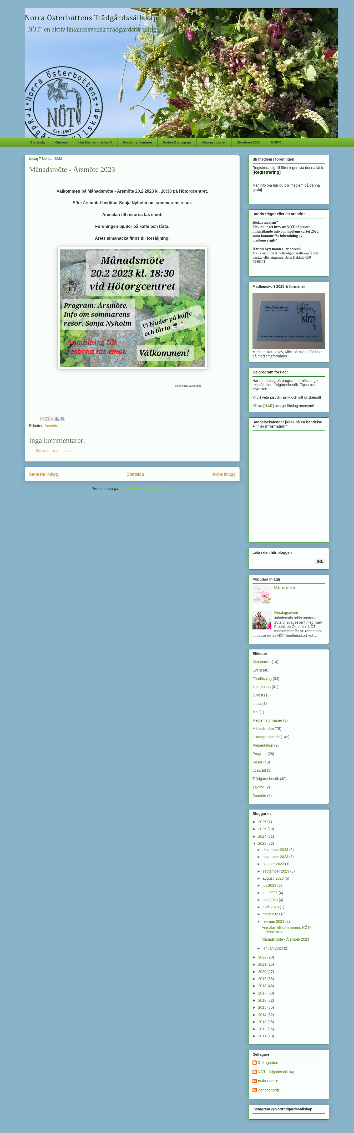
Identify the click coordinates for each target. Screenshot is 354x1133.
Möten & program (177, 142)
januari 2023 (273, 948)
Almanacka (261, 662)
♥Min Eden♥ (268, 1081)
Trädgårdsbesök (265, 779)
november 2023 (275, 857)
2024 (262, 836)
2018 (262, 986)
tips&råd (259, 770)
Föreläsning (262, 678)
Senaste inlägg (43, 474)
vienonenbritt (268, 1090)
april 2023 (271, 907)
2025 (262, 829)
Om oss (61, 142)
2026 (262, 822)
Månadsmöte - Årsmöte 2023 (285, 939)
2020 (262, 972)
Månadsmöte (285, 587)
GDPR (276, 142)
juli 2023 (269, 885)
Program (259, 754)
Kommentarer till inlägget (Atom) (146, 488)
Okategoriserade (266, 737)
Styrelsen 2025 (248, 142)
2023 (262, 843)
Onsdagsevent (286, 613)
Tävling (258, 787)
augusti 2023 (273, 878)
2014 (262, 1015)
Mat (255, 712)
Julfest (257, 695)
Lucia (256, 703)
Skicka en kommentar (53, 451)
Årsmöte (51, 426)
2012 (262, 1029)
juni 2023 (270, 893)
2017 (262, 993)
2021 (262, 964)
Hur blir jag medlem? (95, 142)
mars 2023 (271, 914)
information (261, 687)
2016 (262, 1000)
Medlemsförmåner (137, 142)
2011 (262, 1036)
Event (257, 670)
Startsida (37, 142)
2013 (262, 1022)
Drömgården (268, 1062)
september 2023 (276, 871)
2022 (262, 957)
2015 (262, 1007)
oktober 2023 (273, 864)
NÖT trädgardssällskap (276, 1072)
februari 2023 (273, 921)
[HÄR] (268, 406)
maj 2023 (270, 900)
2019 (262, 979)
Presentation (262, 745)
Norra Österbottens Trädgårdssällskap (91, 18)
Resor (257, 762)
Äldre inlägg (224, 474)
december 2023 (275, 850)
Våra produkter (214, 142)
